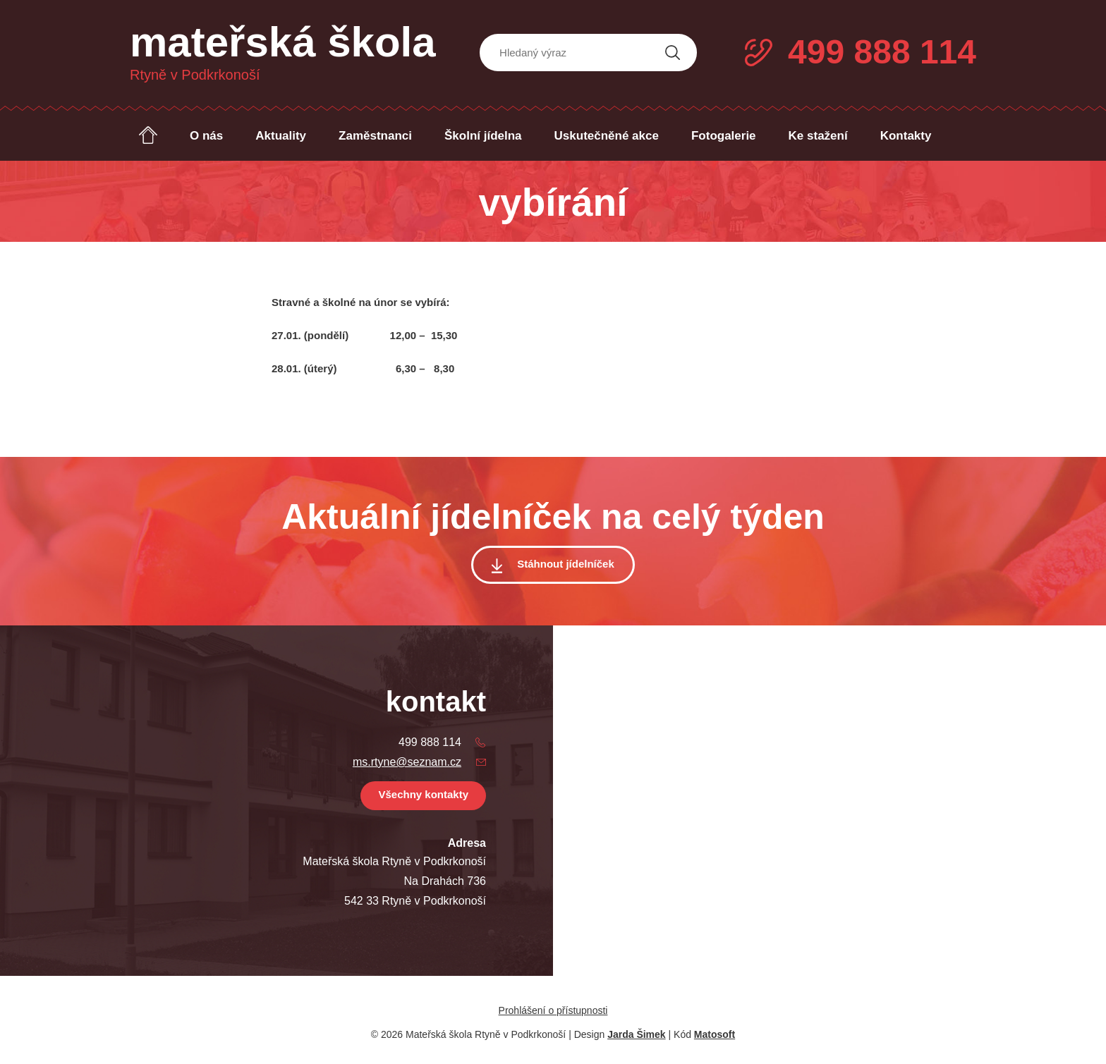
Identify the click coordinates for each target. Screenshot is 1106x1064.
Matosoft (714, 1034)
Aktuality (280, 135)
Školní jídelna (483, 135)
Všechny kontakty (423, 794)
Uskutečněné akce (606, 135)
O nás (206, 135)
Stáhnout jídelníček (565, 564)
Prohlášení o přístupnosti (553, 1010)
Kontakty (906, 135)
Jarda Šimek (636, 1034)
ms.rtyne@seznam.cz (407, 762)
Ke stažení (818, 135)
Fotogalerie (723, 135)
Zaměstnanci (375, 135)
